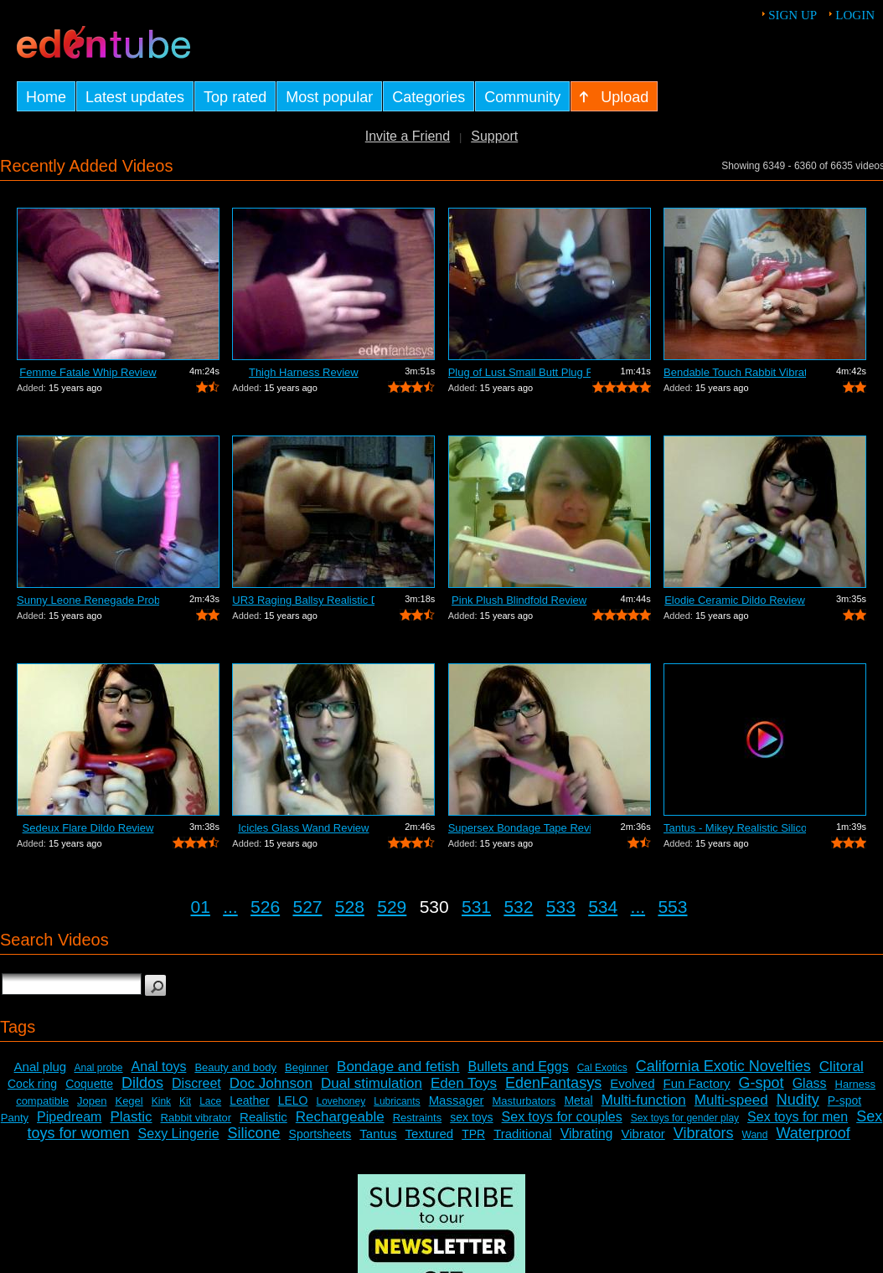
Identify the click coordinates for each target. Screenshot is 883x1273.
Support (494, 136)
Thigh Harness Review (304, 372)
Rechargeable (340, 1117)
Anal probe (99, 1068)
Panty (14, 1117)
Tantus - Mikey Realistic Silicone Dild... (735, 828)
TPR (473, 1134)
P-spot (844, 1100)
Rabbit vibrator (196, 1117)
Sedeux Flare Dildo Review (88, 828)
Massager (456, 1100)
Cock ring (32, 1083)
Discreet (196, 1083)
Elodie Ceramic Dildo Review (734, 600)
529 (391, 906)
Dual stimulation (371, 1083)
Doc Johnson (271, 1083)
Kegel (128, 1101)
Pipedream (69, 1117)
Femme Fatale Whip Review (87, 372)
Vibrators (704, 1133)
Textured (429, 1133)
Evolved (632, 1083)
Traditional (522, 1133)
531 (476, 906)
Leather (249, 1100)
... (230, 906)
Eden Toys (464, 1083)
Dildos (142, 1083)
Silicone (254, 1133)
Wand (755, 1135)
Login (855, 15)
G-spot (761, 1083)
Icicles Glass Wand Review (303, 828)
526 (265, 906)
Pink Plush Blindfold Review (519, 600)
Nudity (798, 1099)
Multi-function (644, 1100)
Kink (161, 1101)
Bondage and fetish (398, 1067)
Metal (578, 1100)
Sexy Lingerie (178, 1133)
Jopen (91, 1101)
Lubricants (397, 1101)
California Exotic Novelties (723, 1066)
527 (307, 906)
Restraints (417, 1117)
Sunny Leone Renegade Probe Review (88, 600)
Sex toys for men (797, 1117)
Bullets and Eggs (518, 1066)
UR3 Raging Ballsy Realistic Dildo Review (303, 600)
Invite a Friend (407, 136)
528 (349, 906)
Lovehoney (341, 1101)
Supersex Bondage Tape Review (519, 828)
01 (200, 906)
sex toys (471, 1117)
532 (518, 906)
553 (672, 906)
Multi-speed (731, 1100)
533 (561, 906)
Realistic (263, 1117)
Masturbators (524, 1101)
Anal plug (40, 1066)
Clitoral (841, 1067)
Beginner (306, 1067)
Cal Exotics (602, 1068)
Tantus (377, 1133)
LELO (293, 1100)
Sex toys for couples (562, 1117)
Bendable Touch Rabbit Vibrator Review (735, 372)
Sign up (792, 15)
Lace (210, 1101)
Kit (185, 1101)
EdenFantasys (553, 1083)
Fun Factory (697, 1083)
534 (602, 906)
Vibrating (586, 1133)
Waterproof (812, 1133)
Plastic (131, 1117)
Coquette (89, 1083)
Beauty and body (235, 1067)
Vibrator (643, 1133)
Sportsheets (320, 1134)
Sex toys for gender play (685, 1118)
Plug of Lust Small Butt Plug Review (519, 372)
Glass (810, 1083)
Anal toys (159, 1066)
